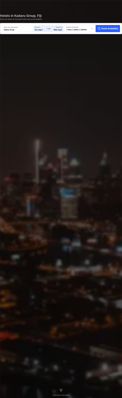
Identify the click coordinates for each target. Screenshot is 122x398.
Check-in (37, 27)
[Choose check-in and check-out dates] (40, 28)
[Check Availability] (108, 28)
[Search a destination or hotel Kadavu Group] (17, 28)
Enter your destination (11, 27)
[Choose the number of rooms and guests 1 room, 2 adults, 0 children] (80, 28)
